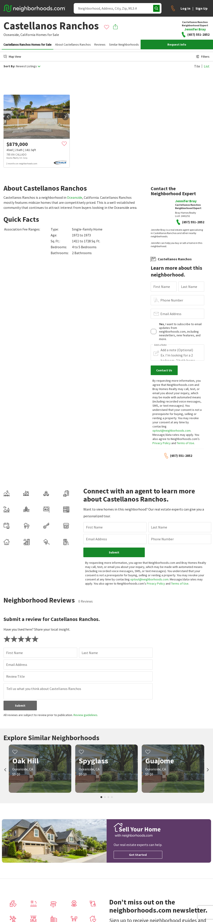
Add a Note (160, 345)
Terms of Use (185, 443)
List (206, 66)
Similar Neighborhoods (124, 44)
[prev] (7, 116)
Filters (202, 57)
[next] (65, 116)
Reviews (100, 44)
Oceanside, (12, 34)
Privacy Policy (161, 443)
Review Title (15, 676)
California (27, 34)
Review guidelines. (85, 715)
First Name (161, 286)
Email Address (170, 314)
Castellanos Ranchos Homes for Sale (28, 44)
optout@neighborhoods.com (171, 431)
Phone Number (171, 300)
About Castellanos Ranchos (73, 44)
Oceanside (74, 197)
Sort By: (9, 66)
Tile (197, 66)
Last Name (189, 286)
